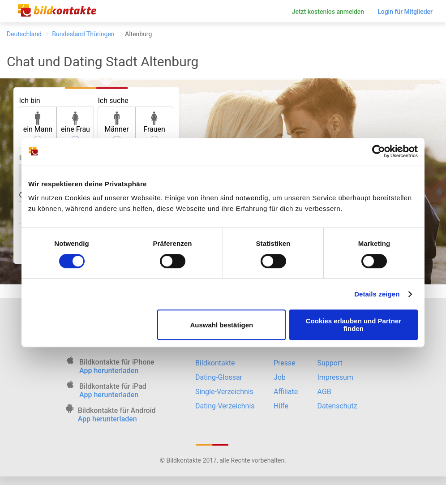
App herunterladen (108, 370)
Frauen (154, 122)
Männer (116, 122)
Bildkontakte (215, 363)
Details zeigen (376, 294)
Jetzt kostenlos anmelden (328, 11)
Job (280, 377)
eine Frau (75, 122)
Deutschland (24, 34)
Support (329, 363)
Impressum (335, 377)
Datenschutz (337, 406)
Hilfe (281, 406)
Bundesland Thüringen (83, 34)
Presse (285, 363)
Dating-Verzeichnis (225, 406)
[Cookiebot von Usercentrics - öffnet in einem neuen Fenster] (378, 151)
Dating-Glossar (218, 377)
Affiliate (286, 391)
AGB (324, 391)
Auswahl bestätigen (221, 325)
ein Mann (38, 122)
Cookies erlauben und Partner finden (353, 324)
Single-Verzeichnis (224, 391)
